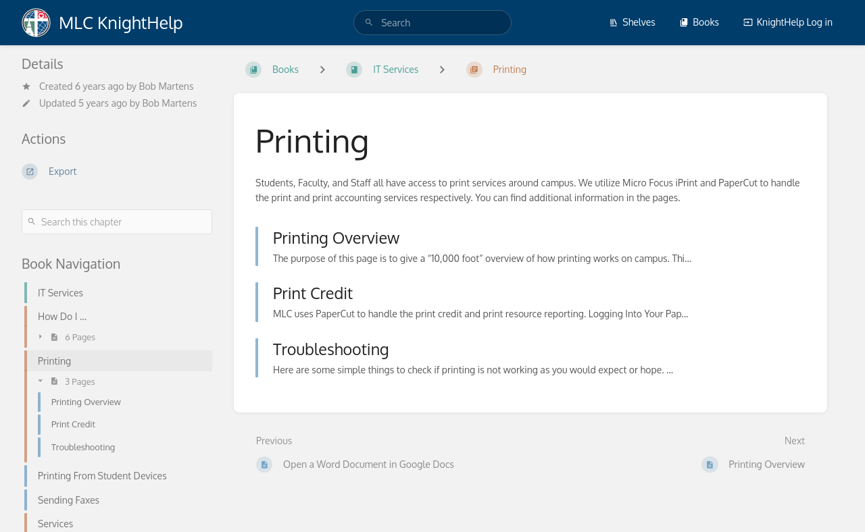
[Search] (369, 22)
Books (699, 22)
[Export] (117, 171)
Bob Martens (166, 86)
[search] (432, 22)
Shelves (632, 22)
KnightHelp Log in (788, 22)
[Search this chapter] (117, 221)
